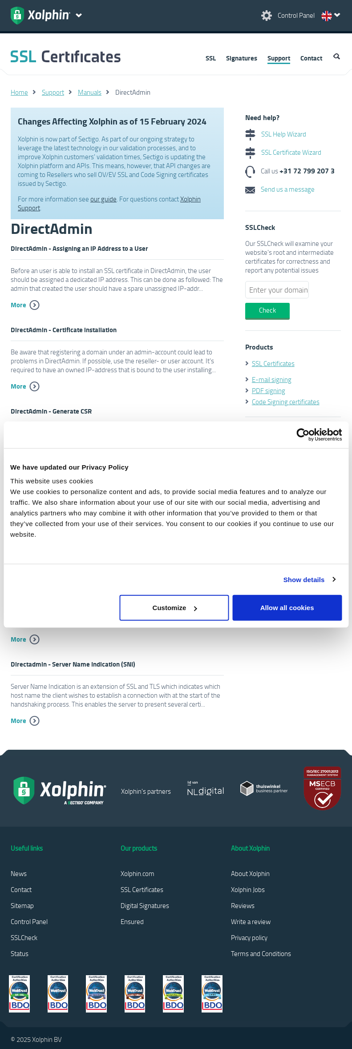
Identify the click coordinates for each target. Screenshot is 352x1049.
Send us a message (280, 189)
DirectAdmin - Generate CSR (51, 411)
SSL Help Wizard (275, 133)
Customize (175, 607)
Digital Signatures (145, 905)
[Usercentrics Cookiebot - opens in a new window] (303, 434)
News (19, 873)
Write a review (251, 921)
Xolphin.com (137, 873)
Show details (304, 579)
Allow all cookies (287, 607)
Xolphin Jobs (248, 889)
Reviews (243, 905)
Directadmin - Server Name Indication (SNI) (73, 664)
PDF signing (268, 390)
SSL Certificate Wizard (283, 152)
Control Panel (29, 921)
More (18, 304)
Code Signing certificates (286, 401)
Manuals (89, 92)
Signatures (241, 58)
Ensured (132, 921)
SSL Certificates (273, 363)
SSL (211, 58)
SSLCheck (24, 937)
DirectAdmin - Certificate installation (64, 329)
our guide (103, 198)
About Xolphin (250, 873)
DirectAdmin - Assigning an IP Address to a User (79, 248)
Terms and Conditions (261, 953)
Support (278, 58)
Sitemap (22, 905)
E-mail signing (271, 379)
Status (19, 953)
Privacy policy (249, 937)
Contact (311, 58)
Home (19, 92)
